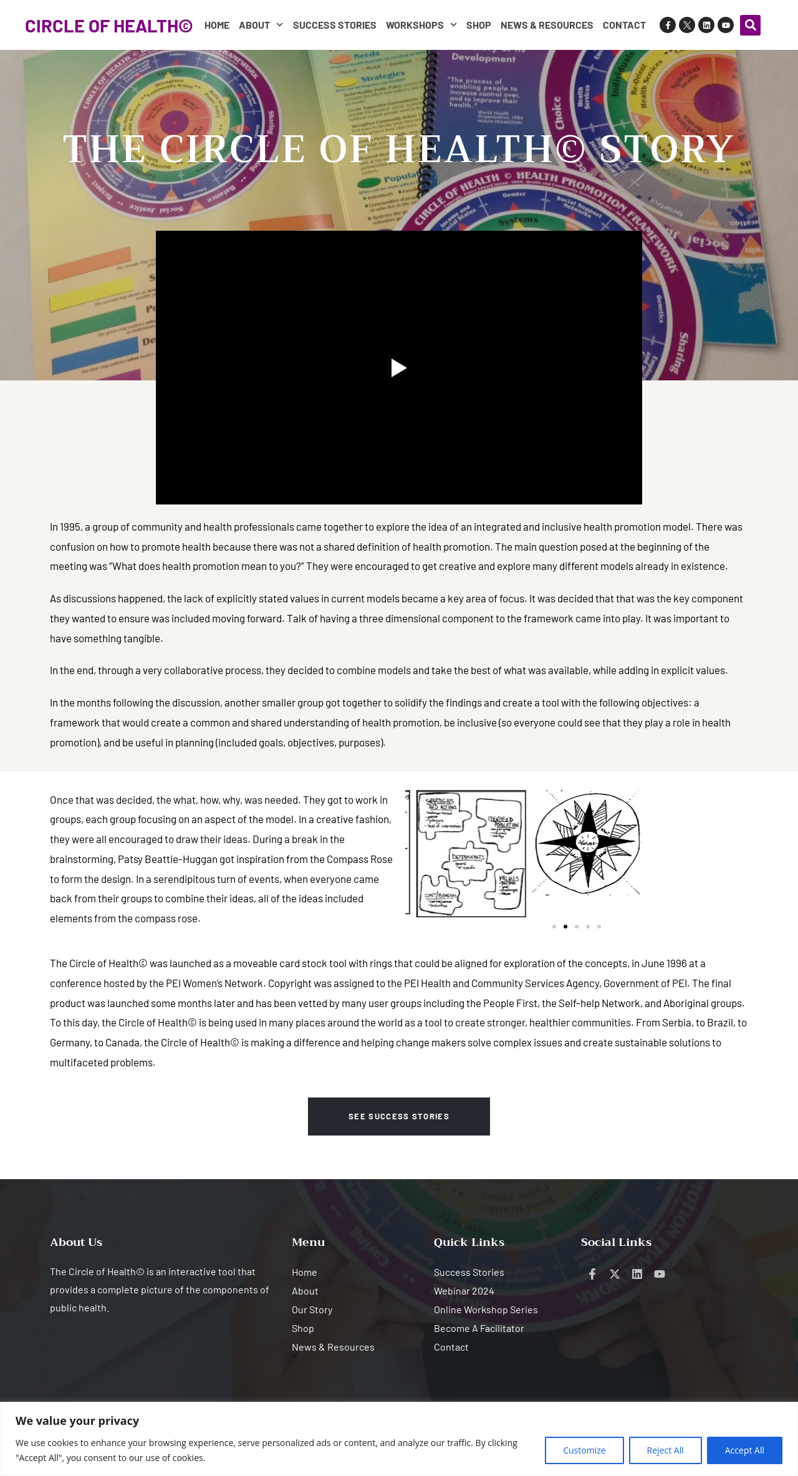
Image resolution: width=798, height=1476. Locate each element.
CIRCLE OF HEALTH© (109, 25)
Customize (584, 1450)
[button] (750, 25)
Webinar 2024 (464, 1290)
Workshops (421, 24)
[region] (399, 1439)
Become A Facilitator (479, 1328)
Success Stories (335, 25)
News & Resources (547, 25)
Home (216, 25)
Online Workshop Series (486, 1309)
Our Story (312, 1309)
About (261, 24)
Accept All (744, 1450)
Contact (624, 25)
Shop (478, 25)
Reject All (665, 1450)
